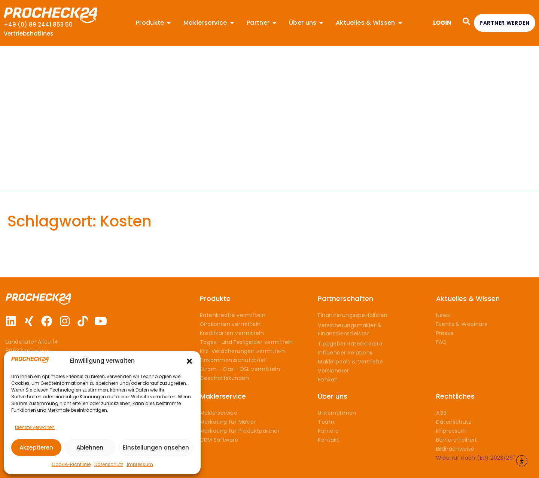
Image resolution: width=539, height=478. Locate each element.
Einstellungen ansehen (156, 447)
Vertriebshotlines (29, 33)
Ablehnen (89, 447)
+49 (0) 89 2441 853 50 (38, 24)
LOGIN (442, 22)
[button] (189, 361)
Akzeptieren (36, 447)
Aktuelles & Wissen (468, 298)
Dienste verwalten (35, 427)
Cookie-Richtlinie (71, 464)
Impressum (140, 464)
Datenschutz (108, 464)
